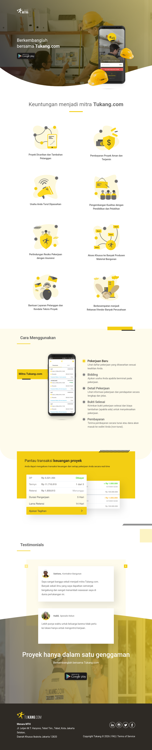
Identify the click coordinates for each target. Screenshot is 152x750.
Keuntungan (66, 12)
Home (48, 12)
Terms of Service (126, 736)
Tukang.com (124, 12)
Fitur (84, 12)
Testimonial (102, 12)
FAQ (113, 736)
